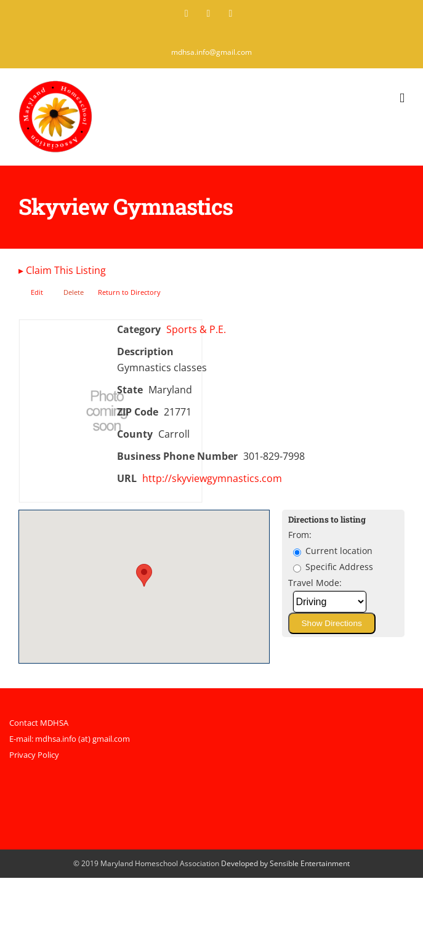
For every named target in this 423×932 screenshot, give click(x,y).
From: (300, 534)
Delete (73, 292)
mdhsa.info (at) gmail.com (82, 738)
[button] (144, 575)
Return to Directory (129, 292)
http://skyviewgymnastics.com (212, 478)
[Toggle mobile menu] (402, 98)
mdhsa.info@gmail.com (211, 52)
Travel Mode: (315, 583)
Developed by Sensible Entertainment (285, 863)
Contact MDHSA (38, 722)
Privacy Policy (34, 754)
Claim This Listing (62, 270)
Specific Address (333, 566)
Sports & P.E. (196, 329)
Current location (333, 550)
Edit (37, 292)
